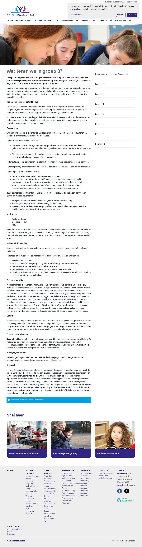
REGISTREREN (132, 2)
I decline (121, 15)
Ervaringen (30, 493)
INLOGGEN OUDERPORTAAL (114, 2)
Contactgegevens (105, 473)
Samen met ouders (48, 507)
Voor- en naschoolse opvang (30, 498)
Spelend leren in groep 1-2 (32, 487)
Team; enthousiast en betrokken (49, 513)
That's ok (132, 15)
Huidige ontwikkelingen (50, 487)
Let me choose (76, 15)
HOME (10, 20)
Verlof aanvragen (105, 478)
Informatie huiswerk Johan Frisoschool (26, 400)
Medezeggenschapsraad (69, 483)
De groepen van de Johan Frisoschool (111, 74)
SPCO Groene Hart (49, 520)
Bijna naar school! (32, 491)
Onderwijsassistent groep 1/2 (14, 530)
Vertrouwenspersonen (69, 496)
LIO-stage (11, 534)
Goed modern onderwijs (49, 482)
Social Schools (128, 541)
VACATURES (120, 20)
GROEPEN (85, 20)
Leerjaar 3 (99, 94)
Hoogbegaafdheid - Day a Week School (51, 493)
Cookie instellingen (16, 541)
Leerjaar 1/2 (100, 84)
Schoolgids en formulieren (67, 487)
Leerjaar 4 (99, 104)
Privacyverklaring (68, 498)
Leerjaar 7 (99, 134)
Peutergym (30, 513)
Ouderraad (66, 481)
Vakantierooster (68, 478)
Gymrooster (67, 476)
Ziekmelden (103, 476)
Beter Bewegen (68, 493)
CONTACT (102, 20)
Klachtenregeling (68, 491)
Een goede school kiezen (32, 477)
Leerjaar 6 (99, 124)
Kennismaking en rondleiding (32, 505)
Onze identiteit (50, 503)
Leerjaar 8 (100, 144)
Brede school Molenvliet (67, 502)
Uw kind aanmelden (30, 510)
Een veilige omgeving (30, 482)
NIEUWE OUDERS (23, 20)
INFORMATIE (67, 20)
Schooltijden (67, 473)
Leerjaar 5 (99, 114)
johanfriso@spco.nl (126, 485)
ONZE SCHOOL (46, 20)
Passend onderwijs (47, 500)
